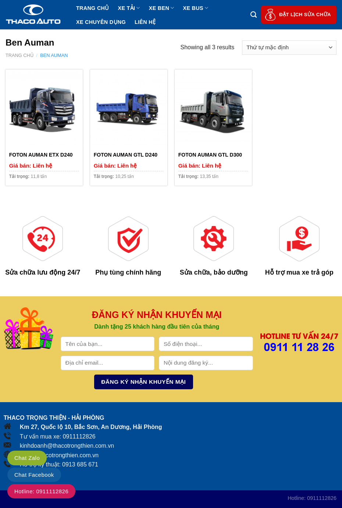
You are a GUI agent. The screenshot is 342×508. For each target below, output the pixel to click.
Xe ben (161, 7)
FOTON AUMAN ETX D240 (41, 155)
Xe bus (196, 7)
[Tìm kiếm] (253, 14)
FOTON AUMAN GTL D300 (210, 155)
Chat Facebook (34, 475)
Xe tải (129, 7)
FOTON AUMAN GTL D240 (125, 155)
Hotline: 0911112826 (41, 491)
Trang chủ (92, 8)
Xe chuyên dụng (101, 22)
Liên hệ (145, 22)
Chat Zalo (27, 458)
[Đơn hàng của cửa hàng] (289, 47)
